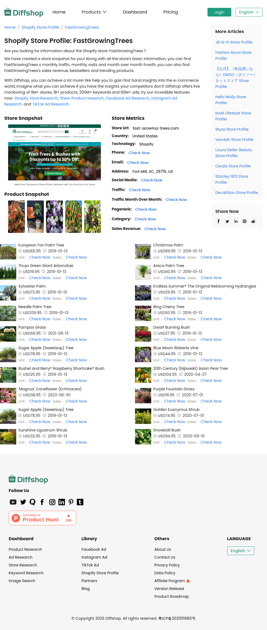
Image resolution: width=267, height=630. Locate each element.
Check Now (139, 153)
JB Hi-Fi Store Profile (233, 42)
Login (220, 12)
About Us (162, 549)
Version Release (169, 588)
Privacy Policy (167, 565)
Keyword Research (26, 573)
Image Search (22, 580)
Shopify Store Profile (40, 27)
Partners (89, 580)
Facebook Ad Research (127, 98)
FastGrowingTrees (82, 27)
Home (58, 12)
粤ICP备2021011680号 (177, 618)
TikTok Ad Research (50, 104)
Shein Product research (82, 98)
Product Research (25, 549)
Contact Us (164, 557)
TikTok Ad (90, 565)
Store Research (23, 565)
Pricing (170, 12)
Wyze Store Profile (232, 129)
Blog (85, 588)
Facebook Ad (93, 549)
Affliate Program (172, 580)
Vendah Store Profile (234, 139)
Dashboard (135, 12)
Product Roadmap (171, 596)
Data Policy (164, 573)
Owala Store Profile (233, 166)
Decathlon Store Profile (236, 192)
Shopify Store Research (36, 98)
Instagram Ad (94, 557)
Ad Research (20, 557)
